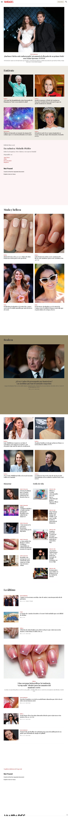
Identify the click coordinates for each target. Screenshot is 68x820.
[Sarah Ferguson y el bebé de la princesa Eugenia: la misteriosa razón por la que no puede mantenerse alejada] (49, 86)
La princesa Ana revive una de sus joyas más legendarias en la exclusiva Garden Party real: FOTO (49, 477)
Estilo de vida (52, 489)
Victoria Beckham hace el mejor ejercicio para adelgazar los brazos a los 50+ (25, 494)
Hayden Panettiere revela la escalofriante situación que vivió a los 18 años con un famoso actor (41, 700)
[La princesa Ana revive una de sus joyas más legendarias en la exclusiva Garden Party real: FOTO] (49, 461)
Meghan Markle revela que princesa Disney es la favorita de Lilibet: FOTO (49, 443)
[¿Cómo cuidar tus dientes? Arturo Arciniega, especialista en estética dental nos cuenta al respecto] (11, 544)
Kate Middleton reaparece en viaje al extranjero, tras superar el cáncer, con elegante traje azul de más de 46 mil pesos (17, 444)
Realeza (5, 98)
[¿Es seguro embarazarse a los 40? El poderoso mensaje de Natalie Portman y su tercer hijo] (40, 553)
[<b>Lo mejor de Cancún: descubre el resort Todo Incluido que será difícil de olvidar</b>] (11, 616)
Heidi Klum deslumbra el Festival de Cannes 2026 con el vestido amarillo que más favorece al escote (18, 308)
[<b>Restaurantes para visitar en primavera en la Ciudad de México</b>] (40, 573)
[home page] (9, 2)
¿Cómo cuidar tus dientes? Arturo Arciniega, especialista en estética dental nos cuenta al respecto (25, 545)
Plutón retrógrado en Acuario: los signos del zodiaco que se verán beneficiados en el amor (18, 134)
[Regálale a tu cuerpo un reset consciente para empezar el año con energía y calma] (11, 560)
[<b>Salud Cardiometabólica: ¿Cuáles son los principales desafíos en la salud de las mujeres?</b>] (11, 510)
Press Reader (8, 161)
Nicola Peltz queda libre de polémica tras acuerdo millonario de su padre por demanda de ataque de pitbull (40, 732)
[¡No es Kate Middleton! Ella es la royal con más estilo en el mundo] (18, 461)
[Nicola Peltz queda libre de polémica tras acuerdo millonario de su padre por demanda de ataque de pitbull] (11, 735)
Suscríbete (60, 2)
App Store (7, 157)
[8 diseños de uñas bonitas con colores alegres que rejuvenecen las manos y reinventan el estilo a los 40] (11, 633)
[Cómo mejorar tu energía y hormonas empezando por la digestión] (11, 528)
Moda (5, 304)
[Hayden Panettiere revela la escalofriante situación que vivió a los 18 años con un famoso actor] (11, 702)
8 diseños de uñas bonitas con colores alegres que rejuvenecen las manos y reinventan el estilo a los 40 (40, 630)
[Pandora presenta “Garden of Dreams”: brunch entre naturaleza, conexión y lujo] (40, 534)
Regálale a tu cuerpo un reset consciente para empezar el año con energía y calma (25, 561)
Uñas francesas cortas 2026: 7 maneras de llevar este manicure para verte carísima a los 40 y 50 (49, 258)
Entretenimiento (34, 54)
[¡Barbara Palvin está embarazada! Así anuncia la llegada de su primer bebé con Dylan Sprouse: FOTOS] (34, 29)
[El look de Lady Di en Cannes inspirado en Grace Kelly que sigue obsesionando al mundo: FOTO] (49, 118)
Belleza (5, 255)
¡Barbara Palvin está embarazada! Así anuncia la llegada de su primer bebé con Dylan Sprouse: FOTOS (34, 57)
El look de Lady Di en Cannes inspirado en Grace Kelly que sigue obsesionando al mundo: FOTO (49, 134)
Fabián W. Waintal (29, 601)
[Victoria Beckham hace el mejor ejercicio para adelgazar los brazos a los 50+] (11, 494)
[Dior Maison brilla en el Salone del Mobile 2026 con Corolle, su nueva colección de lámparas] (40, 515)
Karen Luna (37, 389)
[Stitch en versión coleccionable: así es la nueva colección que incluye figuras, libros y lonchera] (40, 494)
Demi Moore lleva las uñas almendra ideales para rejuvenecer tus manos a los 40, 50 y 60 (40, 716)
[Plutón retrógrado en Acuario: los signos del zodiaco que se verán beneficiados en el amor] (18, 118)
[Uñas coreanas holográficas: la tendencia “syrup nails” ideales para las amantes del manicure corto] (34, 662)
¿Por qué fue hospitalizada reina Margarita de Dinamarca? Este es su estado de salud (18, 101)
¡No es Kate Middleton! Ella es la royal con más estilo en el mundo (18, 476)
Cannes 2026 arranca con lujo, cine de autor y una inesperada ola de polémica (41, 598)
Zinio (5, 159)
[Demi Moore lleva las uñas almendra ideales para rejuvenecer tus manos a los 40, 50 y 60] (11, 718)
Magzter (6, 162)
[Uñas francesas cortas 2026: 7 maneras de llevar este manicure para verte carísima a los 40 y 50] (49, 233)
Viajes (21, 612)
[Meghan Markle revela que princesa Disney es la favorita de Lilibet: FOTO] (49, 428)
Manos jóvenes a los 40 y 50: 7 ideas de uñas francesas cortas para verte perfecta (17, 257)
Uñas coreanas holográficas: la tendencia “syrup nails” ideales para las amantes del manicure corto (34, 685)
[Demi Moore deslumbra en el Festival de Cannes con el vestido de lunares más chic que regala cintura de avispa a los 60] (49, 283)
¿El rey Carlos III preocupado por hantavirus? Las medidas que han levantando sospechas (34, 382)
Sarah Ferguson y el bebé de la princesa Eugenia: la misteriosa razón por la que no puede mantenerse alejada (48, 101)
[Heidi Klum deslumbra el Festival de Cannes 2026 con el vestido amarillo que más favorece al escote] (18, 283)
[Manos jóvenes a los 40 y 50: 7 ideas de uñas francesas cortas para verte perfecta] (18, 233)
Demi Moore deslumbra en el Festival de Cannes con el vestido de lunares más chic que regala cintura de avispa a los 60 (49, 308)
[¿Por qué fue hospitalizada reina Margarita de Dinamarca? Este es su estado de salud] (18, 86)
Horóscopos (6, 131)
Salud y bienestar (24, 489)
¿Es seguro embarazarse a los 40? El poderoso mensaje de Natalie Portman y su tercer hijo (53, 556)
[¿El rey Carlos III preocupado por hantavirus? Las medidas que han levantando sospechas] (34, 361)
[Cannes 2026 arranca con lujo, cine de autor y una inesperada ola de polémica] (11, 600)
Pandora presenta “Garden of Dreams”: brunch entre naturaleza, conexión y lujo (53, 536)
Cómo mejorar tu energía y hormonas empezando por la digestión (25, 528)
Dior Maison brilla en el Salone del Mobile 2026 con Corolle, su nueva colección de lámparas (53, 517)
